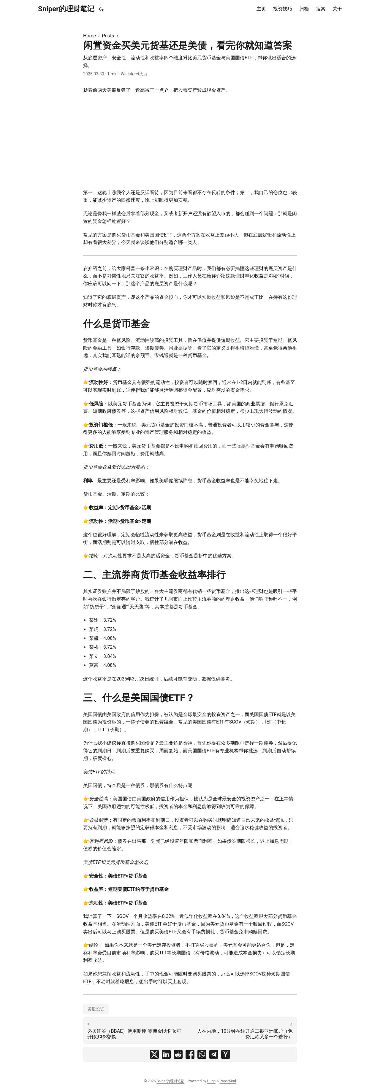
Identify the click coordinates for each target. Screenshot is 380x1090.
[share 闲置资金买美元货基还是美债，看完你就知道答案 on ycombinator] (225, 1054)
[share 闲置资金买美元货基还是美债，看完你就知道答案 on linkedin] (166, 1054)
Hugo (211, 1081)
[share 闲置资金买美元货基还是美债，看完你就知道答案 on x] (154, 1054)
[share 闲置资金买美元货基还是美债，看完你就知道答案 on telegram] (213, 1054)
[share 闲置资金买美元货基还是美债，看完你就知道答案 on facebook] (190, 1054)
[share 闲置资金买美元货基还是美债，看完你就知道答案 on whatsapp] (201, 1054)
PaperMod (228, 1081)
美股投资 (96, 1009)
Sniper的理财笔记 (66, 9)
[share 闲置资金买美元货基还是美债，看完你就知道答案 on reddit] (178, 1054)
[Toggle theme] (101, 9)
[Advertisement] (190, 141)
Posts (108, 36)
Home (89, 36)
